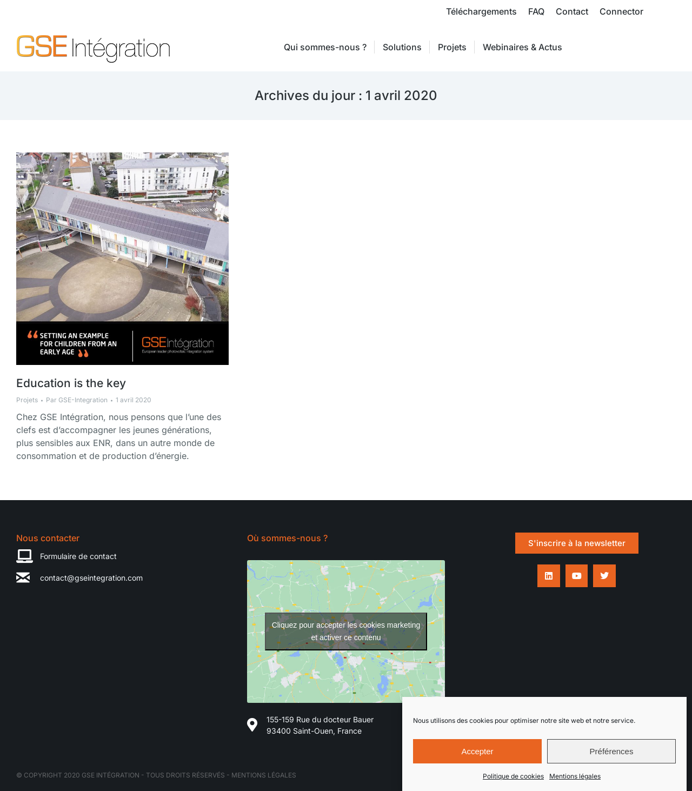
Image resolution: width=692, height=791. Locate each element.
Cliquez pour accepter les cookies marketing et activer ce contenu (346, 631)
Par (77, 400)
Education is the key (71, 383)
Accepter (477, 756)
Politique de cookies (513, 781)
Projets (27, 400)
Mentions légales (575, 781)
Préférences (612, 756)
